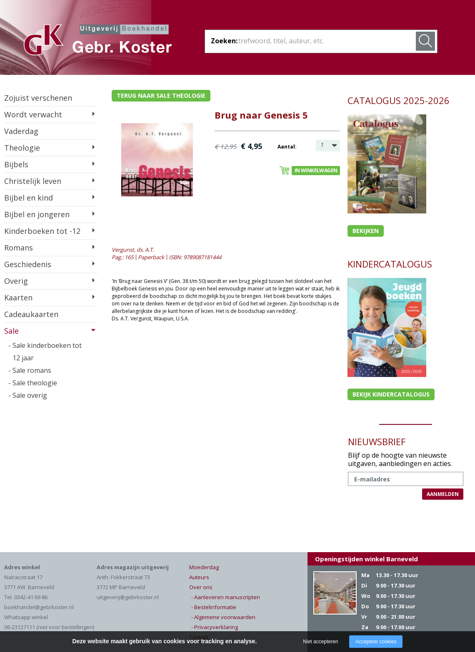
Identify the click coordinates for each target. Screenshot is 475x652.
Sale (11, 331)
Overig (16, 281)
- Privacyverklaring (214, 627)
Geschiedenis (27, 264)
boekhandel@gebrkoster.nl (39, 607)
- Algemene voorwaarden (223, 617)
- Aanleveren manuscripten (225, 597)
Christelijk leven (32, 181)
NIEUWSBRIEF (376, 441)
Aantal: (287, 147)
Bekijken (365, 231)
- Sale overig (27, 395)
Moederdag (204, 567)
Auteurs (199, 577)
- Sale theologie (32, 382)
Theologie (22, 148)
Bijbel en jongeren (37, 214)
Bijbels (16, 164)
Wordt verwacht (33, 114)
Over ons (200, 587)
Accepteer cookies (375, 642)
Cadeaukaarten (31, 314)
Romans (18, 248)
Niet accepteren (320, 642)
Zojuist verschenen (38, 98)
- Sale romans (29, 370)
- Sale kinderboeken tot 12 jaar (45, 351)
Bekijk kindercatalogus (391, 394)
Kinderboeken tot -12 (42, 231)
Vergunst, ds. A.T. (133, 249)
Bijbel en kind (28, 198)
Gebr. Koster (98, 41)
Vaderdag (21, 131)
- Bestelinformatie (213, 607)
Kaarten (18, 297)
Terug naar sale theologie (161, 95)
